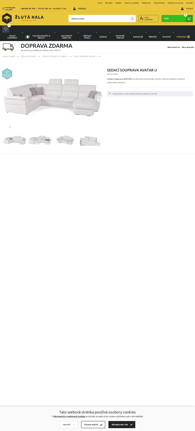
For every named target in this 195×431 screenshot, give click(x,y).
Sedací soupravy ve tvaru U (54, 43)
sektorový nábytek (66, 24)
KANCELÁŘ (138, 24)
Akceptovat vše (120, 424)
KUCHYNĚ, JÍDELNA (120, 24)
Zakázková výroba (157, 3)
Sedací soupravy (12, 24)
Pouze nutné (91, 424)
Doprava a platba (113, 3)
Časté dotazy (141, 3)
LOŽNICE (103, 24)
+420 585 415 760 (31, 3)
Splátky (100, 3)
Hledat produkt (67, 13)
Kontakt (171, 3)
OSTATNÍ (166, 24)
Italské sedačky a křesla (37, 24)
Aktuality (90, 3)
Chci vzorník (136, 13)
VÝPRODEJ (183, 24)
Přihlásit (187, 3)
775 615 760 (46, 3)
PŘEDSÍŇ (153, 24)
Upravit (66, 424)
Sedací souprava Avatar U (85, 43)
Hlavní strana (8, 43)
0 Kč (178, 12)
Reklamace (128, 3)
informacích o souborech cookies (69, 416)
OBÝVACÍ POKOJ (87, 24)
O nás (81, 3)
